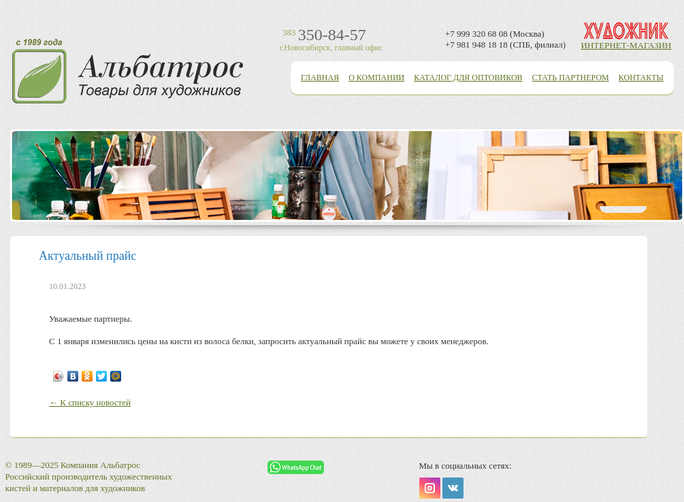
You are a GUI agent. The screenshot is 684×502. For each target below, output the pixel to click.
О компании (376, 77)
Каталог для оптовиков (468, 77)
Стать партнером (570, 77)
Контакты (641, 77)
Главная (320, 77)
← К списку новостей (90, 402)
